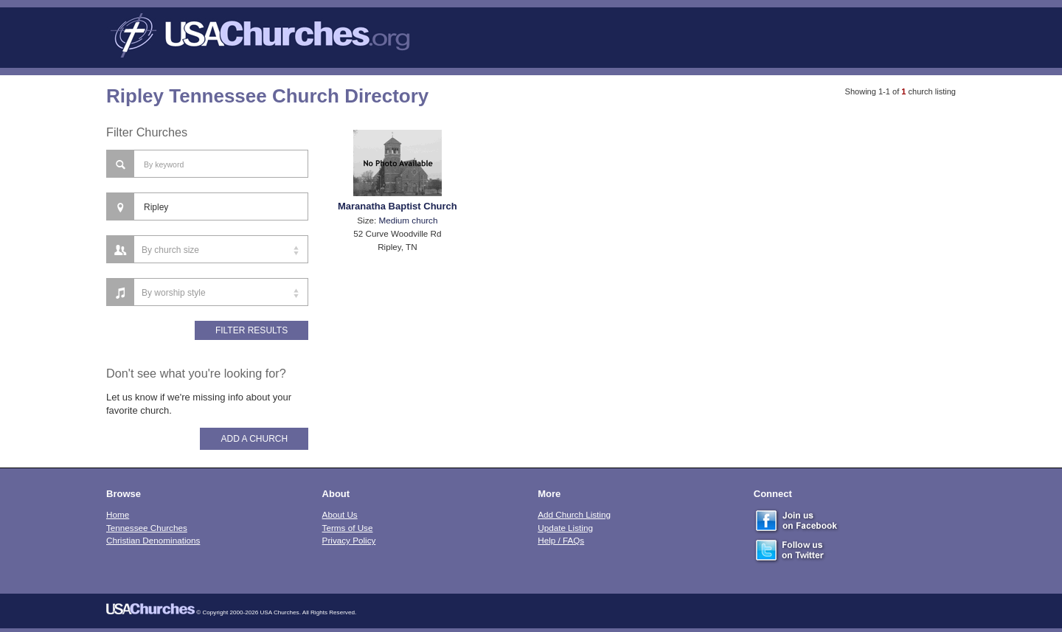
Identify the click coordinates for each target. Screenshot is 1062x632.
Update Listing (565, 527)
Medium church (408, 220)
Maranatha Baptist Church (397, 206)
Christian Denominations (153, 540)
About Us (340, 514)
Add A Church (254, 439)
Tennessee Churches (146, 527)
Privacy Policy (349, 540)
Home (117, 514)
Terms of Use (347, 527)
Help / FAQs (561, 540)
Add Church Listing (574, 514)
